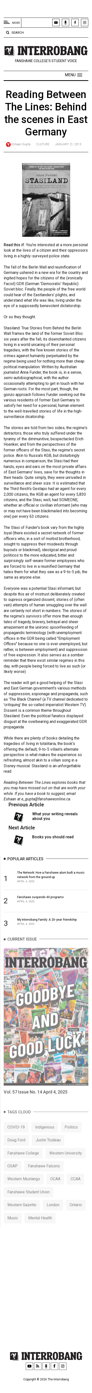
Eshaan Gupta (21, 144)
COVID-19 (16, 1136)
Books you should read (53, 839)
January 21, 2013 (68, 144)
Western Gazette (21, 1214)
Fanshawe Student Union (28, 1201)
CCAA (75, 1188)
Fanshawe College (23, 1162)
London (53, 1214)
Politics (71, 1136)
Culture (42, 144)
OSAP (12, 1175)
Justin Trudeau (48, 1149)
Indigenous (44, 1136)
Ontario (76, 1214)
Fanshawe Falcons (44, 1175)
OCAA (55, 1188)
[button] (73, 75)
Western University (65, 1162)
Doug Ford (16, 1149)
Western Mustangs (23, 1188)
